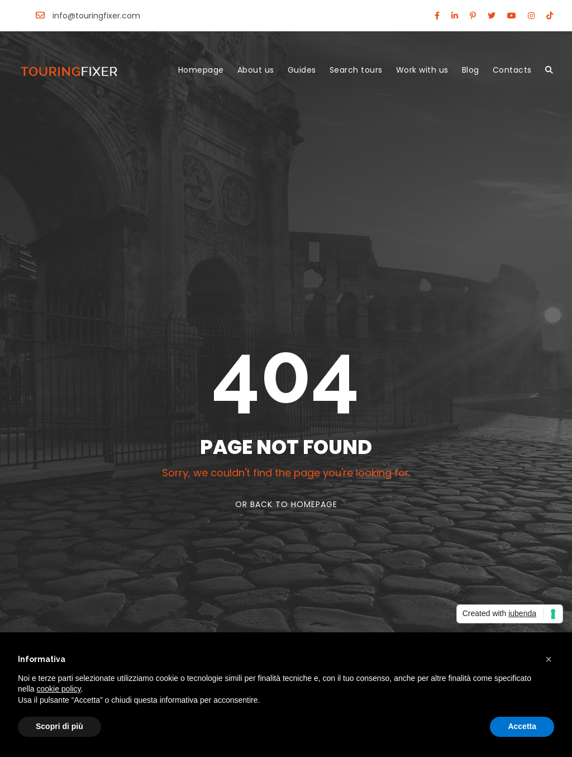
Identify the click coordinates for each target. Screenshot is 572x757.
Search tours (356, 69)
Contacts (512, 69)
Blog (470, 69)
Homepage (201, 69)
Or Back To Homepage (286, 504)
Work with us (422, 69)
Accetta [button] (522, 726)
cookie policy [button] (58, 688)
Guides (302, 69)
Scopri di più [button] (59, 726)
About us (255, 69)
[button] (548, 659)
